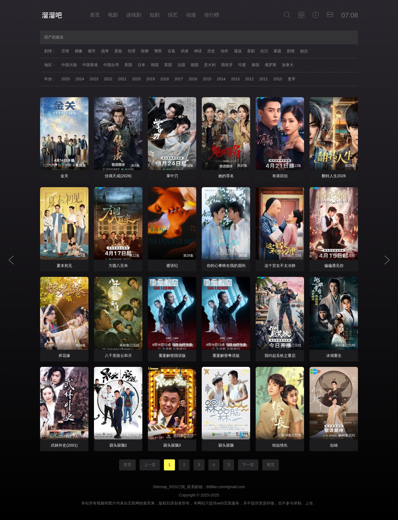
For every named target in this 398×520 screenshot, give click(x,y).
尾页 (270, 464)
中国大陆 (69, 65)
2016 (192, 79)
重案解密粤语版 (226, 355)
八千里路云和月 (118, 355)
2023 (94, 79)
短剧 (154, 15)
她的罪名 (226, 176)
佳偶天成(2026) (118, 176)
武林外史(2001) (64, 445)
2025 (65, 79)
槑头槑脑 (226, 445)
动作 (224, 51)
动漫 (191, 15)
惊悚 (145, 51)
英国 (168, 65)
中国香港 (90, 65)
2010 (277, 79)
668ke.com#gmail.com (225, 487)
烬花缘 (64, 355)
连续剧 (133, 15)
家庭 (277, 51)
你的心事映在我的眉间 (226, 265)
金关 (64, 176)
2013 (235, 79)
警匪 (158, 51)
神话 (198, 51)
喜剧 (251, 51)
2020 (136, 79)
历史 (211, 51)
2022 (108, 79)
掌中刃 (172, 176)
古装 (171, 51)
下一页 (248, 464)
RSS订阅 (177, 487)
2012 (249, 79)
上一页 (150, 464)
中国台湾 (111, 65)
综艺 (173, 15)
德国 (194, 65)
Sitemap (160, 487)
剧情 (291, 51)
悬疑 (118, 51)
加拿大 (288, 65)
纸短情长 (280, 445)
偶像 (78, 51)
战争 (105, 51)
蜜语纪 (172, 265)
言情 (65, 51)
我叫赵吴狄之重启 (280, 355)
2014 (221, 79)
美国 (128, 65)
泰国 (255, 65)
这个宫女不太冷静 (280, 265)
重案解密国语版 (172, 355)
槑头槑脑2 (118, 445)
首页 (95, 15)
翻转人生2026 (334, 176)
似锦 (334, 445)
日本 (141, 65)
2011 (263, 79)
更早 (291, 79)
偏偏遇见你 (334, 265)
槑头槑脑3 (172, 445)
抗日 (264, 51)
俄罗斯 (270, 65)
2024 (79, 79)
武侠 (184, 51)
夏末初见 (64, 265)
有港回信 (280, 176)
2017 (178, 79)
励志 (304, 51)
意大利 (210, 65)
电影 (113, 15)
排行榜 (211, 15)
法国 (181, 65)
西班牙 (227, 65)
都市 (92, 51)
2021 (122, 79)
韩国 (155, 65)
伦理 (131, 51)
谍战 (238, 51)
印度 (242, 65)
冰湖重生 (334, 355)
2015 (207, 79)
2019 (150, 79)
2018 (164, 79)
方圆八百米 (118, 265)
